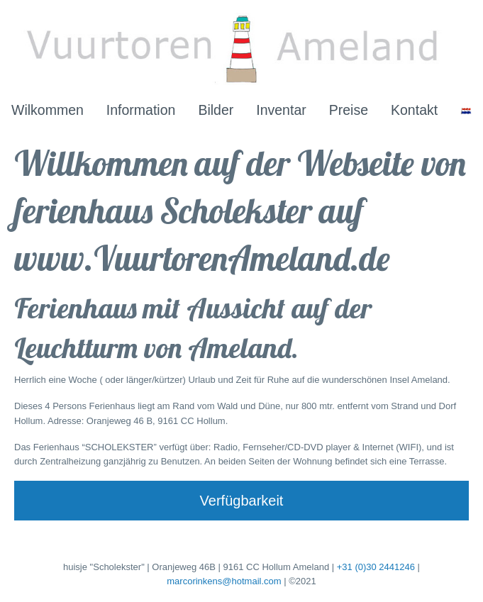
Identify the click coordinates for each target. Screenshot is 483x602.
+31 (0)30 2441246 (376, 567)
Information (141, 110)
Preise (348, 110)
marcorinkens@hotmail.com (224, 581)
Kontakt (414, 110)
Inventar (281, 110)
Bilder (215, 110)
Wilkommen (47, 110)
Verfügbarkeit (242, 500)
